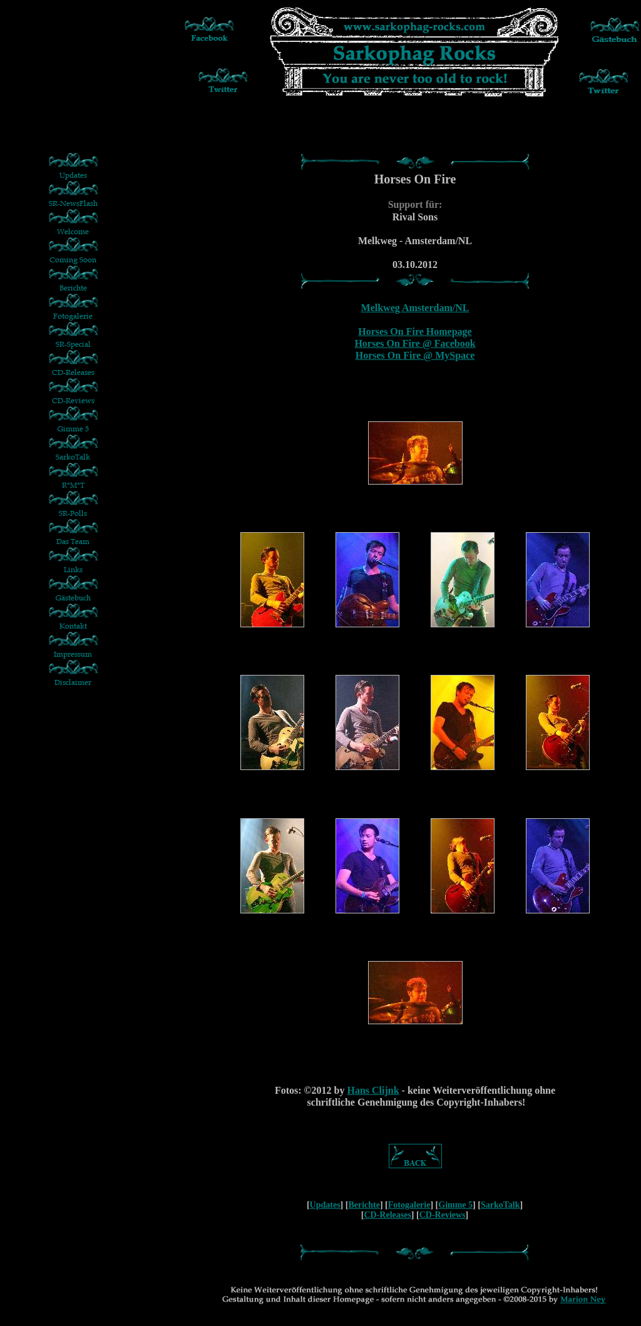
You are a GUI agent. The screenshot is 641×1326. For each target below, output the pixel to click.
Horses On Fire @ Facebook (414, 343)
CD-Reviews (442, 1215)
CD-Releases (387, 1215)
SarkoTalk (500, 1205)
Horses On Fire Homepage (414, 331)
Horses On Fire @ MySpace (415, 355)
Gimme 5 (455, 1205)
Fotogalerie (409, 1205)
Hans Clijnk (373, 1090)
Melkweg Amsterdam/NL (415, 307)
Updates (325, 1205)
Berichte (364, 1205)
